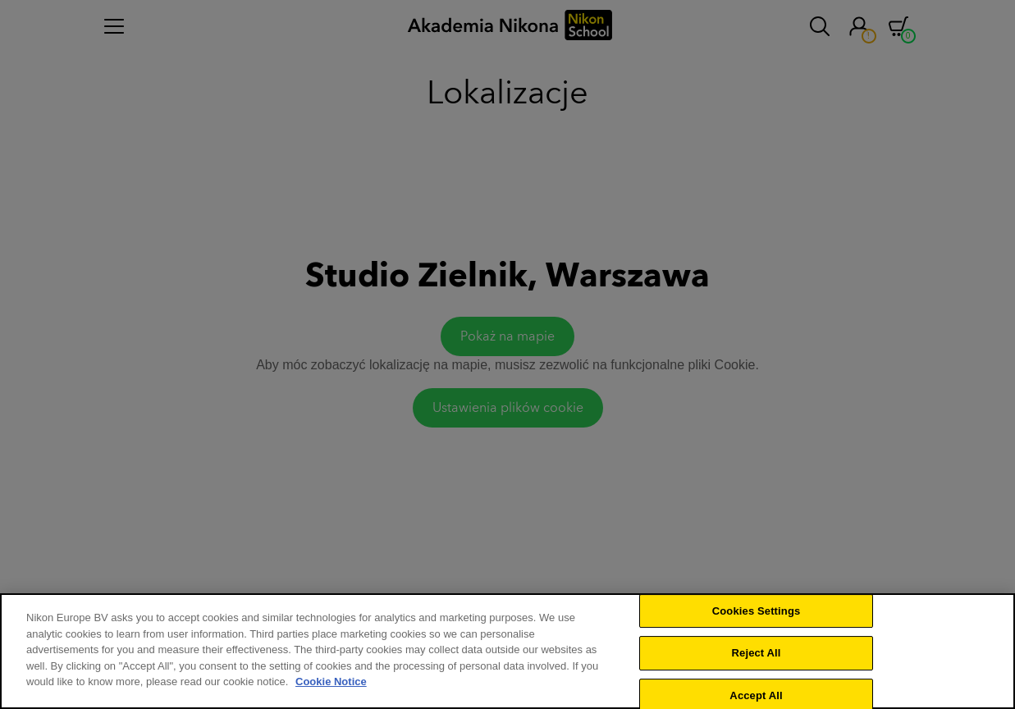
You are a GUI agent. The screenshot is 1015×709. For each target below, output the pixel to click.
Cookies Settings (756, 613)
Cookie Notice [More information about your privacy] (331, 685)
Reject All (756, 656)
